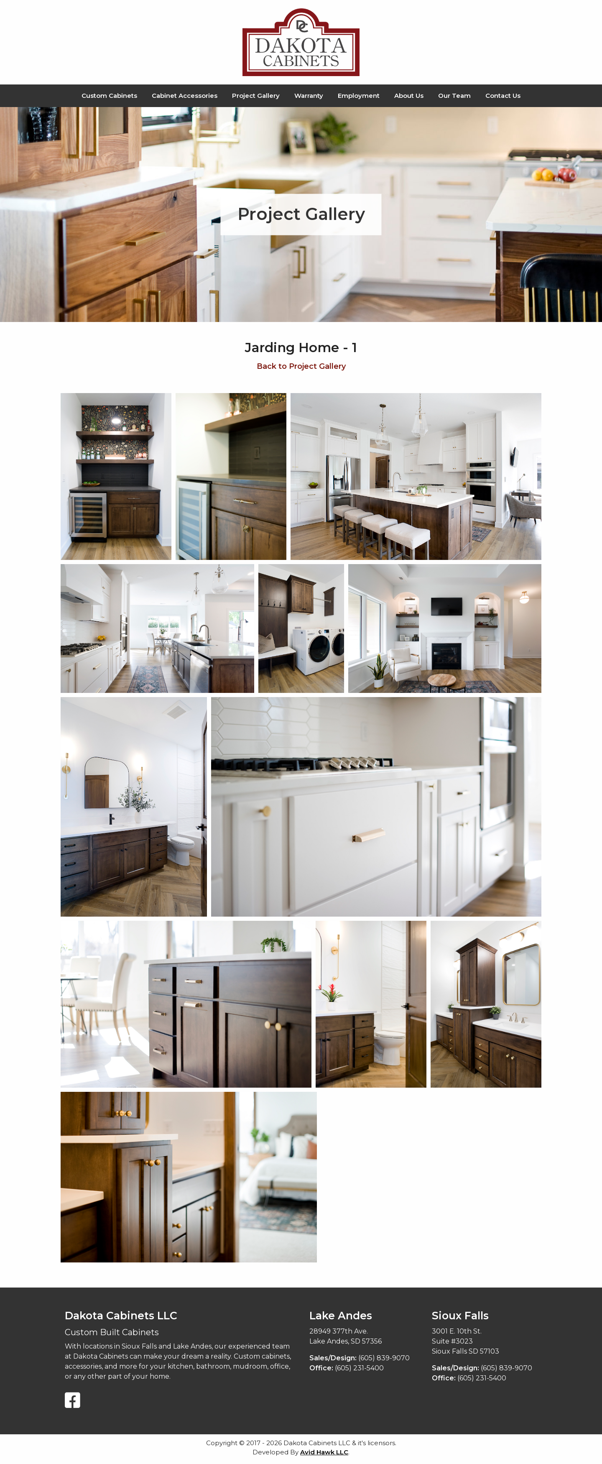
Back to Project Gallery (301, 366)
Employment (359, 96)
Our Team (454, 96)
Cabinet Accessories (184, 96)
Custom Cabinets (109, 96)
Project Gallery (256, 96)
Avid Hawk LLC (324, 1452)
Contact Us (502, 96)
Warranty (308, 96)
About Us (408, 96)
